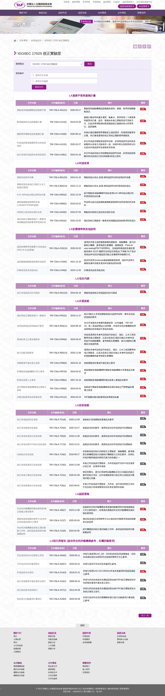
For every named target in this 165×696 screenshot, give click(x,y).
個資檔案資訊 (100, 689)
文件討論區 (52, 679)
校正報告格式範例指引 (27, 590)
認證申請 (62, 13)
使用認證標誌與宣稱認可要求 (30, 326)
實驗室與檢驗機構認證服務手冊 (31, 110)
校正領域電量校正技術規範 (29, 485)
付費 (142, 418)
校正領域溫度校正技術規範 (29, 465)
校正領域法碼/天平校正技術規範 (31, 444)
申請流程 (86, 636)
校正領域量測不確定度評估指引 (31, 581)
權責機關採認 (19, 666)
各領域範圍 (87, 642)
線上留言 (86, 669)
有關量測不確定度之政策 (28, 363)
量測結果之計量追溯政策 (28, 339)
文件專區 (122, 13)
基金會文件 (52, 666)
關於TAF (23, 13)
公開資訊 (17, 652)
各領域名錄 (121, 636)
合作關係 (102, 13)
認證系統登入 (128, 2)
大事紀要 (17, 639)
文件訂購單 (52, 675)
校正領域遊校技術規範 (27, 428)
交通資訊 (86, 672)
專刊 (15, 642)
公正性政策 (18, 645)
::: (1, 1)
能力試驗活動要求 (25, 353)
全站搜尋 (144, 6)
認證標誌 (51, 669)
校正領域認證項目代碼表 (28, 293)
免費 (142, 109)
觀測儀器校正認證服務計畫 (29, 122)
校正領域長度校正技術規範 (29, 436)
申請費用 (86, 639)
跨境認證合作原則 (25, 572)
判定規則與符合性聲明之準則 (30, 555)
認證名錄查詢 (127, 6)
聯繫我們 (141, 13)
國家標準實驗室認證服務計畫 (30, 134)
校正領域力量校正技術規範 (29, 475)
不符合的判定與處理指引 (28, 564)
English (116, 2)
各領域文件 (36, 40)
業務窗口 (86, 666)
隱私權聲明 (124, 689)
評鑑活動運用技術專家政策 (29, 397)
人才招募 (51, 645)
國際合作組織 (19, 672)
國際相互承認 (19, 675)
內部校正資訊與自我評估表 (29, 212)
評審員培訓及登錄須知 (27, 270)
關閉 (82, 625)
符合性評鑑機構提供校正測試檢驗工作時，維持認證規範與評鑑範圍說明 (31, 531)
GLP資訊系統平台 (144, 2)
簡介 (15, 636)
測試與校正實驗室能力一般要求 (31, 315)
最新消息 (51, 636)
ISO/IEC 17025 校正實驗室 (56, 40)
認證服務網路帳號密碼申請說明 (31, 262)
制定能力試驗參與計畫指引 (29, 599)
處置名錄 (120, 642)
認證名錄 (82, 13)
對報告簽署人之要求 (26, 380)
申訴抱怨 (97, 2)
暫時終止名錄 (122, 639)
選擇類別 (20, 64)
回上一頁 (145, 615)
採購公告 (51, 649)
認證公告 (51, 642)
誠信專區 (107, 2)
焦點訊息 (43, 13)
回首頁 (67, 2)
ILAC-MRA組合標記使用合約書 (31, 195)
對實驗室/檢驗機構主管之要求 (30, 371)
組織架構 (17, 649)
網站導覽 (76, 2)
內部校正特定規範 (25, 454)
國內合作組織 (19, 669)
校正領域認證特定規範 (27, 419)
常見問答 (86, 2)
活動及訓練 (52, 639)
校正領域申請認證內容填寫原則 (31, 155)
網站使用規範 (113, 689)
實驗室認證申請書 (25, 177)
